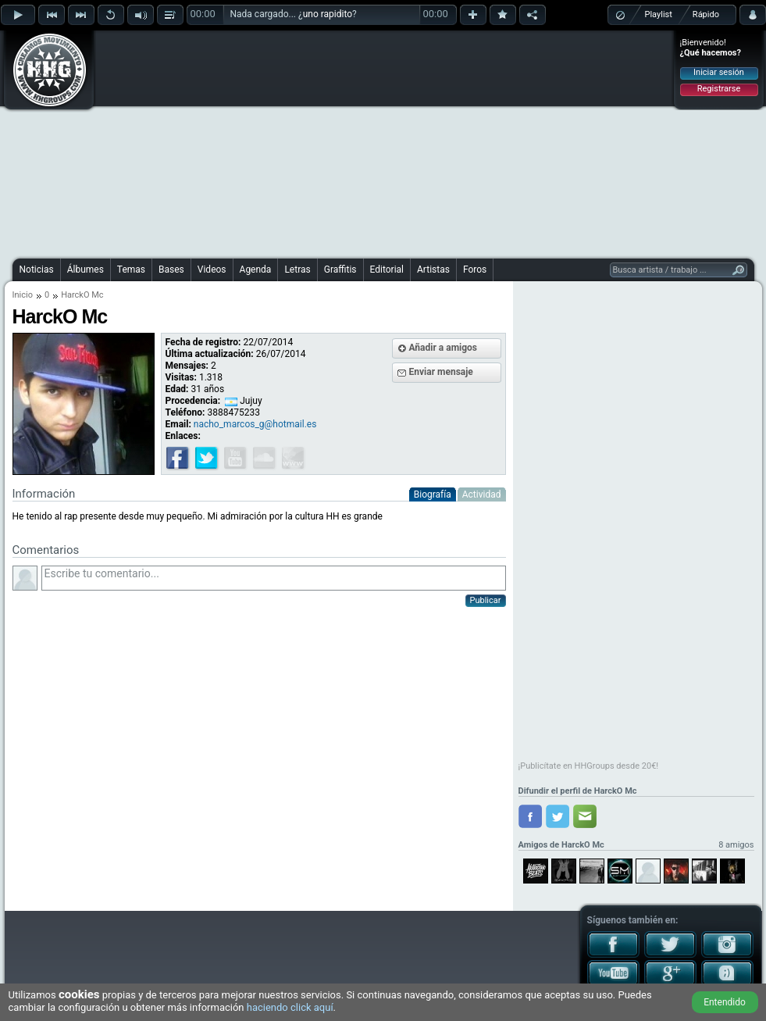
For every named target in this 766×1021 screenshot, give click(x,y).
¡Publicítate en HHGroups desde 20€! (588, 766)
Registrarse (718, 89)
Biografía (432, 494)
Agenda (256, 269)
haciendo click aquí (290, 1007)
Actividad (481, 494)
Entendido (725, 1002)
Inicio (22, 295)
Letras (297, 269)
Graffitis (340, 269)
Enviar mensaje (441, 371)
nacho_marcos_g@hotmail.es (255, 424)
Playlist (658, 14)
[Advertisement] (369, 142)
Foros (474, 269)
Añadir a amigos (443, 347)
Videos (212, 269)
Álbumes (85, 269)
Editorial (387, 269)
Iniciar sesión (718, 72)
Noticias (37, 269)
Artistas (433, 269)
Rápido (706, 14)
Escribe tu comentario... (273, 578)
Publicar (485, 600)
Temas (131, 269)
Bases (171, 269)
